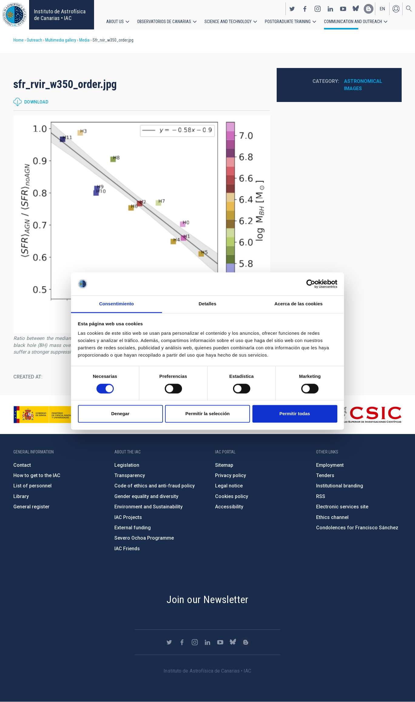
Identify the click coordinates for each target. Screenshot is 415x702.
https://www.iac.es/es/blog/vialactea (368, 8)
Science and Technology (227, 21)
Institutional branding (339, 486)
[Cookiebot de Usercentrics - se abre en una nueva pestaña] (310, 283)
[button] (141, 224)
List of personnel (32, 486)
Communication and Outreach (353, 21)
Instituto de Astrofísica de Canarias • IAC (60, 14)
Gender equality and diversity (146, 496)
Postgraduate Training (288, 21)
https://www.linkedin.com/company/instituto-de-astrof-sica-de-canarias (330, 8)
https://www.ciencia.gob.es (47, 414)
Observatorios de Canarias (164, 21)
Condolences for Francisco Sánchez (357, 528)
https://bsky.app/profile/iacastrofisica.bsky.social (355, 8)
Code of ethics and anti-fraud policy (154, 486)
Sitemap (224, 465)
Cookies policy (231, 496)
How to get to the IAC (36, 475)
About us (115, 21)
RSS (320, 496)
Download (36, 102)
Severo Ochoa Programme (144, 538)
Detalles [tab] (207, 304)
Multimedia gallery (60, 40)
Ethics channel (332, 517)
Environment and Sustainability (148, 507)
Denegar (120, 413)
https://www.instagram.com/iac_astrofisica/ (317, 8)
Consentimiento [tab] (116, 304)
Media (84, 40)
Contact (22, 465)
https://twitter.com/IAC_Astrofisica (292, 8)
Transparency (129, 475)
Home (18, 40)
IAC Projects (128, 517)
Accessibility (229, 507)
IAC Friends (127, 548)
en (382, 8)
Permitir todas (294, 413)
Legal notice (229, 486)
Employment (330, 465)
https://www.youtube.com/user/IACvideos (343, 8)
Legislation (126, 465)
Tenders (325, 475)
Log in (396, 8)
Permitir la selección (207, 413)
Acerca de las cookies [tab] (299, 304)
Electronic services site (342, 507)
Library (21, 496)
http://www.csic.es (368, 414)
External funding (132, 528)
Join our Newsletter (207, 599)
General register (31, 507)
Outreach (34, 40)
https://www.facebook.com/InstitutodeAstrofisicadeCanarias (305, 8)
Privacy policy (230, 475)
